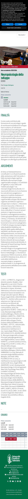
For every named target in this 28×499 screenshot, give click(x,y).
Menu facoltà (21, 35)
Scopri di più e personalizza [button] (14, 27)
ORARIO (6, 98)
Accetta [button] (20, 24)
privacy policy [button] (7, 6)
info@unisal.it (15, 473)
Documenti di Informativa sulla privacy (14, 475)
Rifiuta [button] (7, 24)
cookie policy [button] (12, 11)
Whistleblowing (14, 478)
